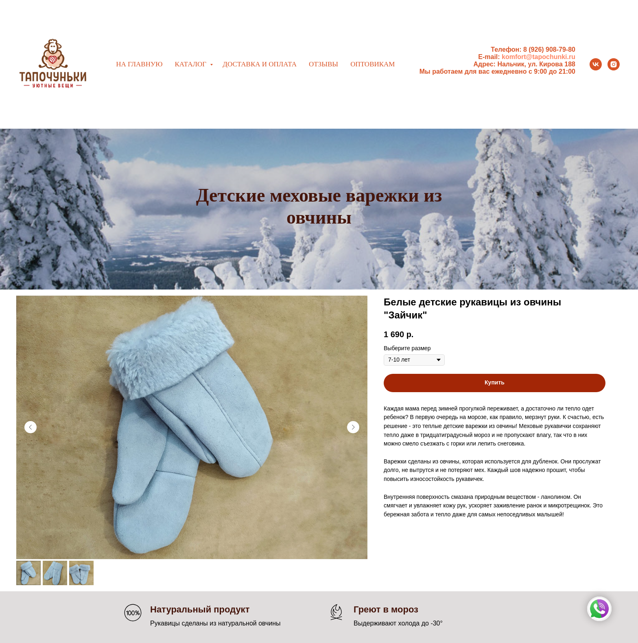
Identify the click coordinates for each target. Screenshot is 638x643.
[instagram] (613, 64)
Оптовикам (372, 64)
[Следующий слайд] (353, 427)
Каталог (191, 64)
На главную (139, 64)
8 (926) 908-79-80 (549, 49)
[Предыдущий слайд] (30, 427)
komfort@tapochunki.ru (538, 56)
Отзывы (323, 64)
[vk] (596, 64)
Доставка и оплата (260, 64)
